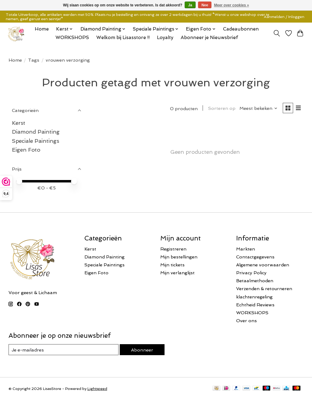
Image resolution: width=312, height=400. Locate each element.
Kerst (18, 123)
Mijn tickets (172, 264)
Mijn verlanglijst (177, 272)
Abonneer (142, 349)
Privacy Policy (251, 272)
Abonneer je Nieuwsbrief (209, 37)
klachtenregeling (254, 296)
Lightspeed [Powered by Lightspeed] (97, 389)
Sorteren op (222, 108)
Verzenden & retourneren (264, 288)
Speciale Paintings (35, 141)
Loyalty (165, 37)
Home (42, 29)
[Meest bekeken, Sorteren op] (258, 108)
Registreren (173, 248)
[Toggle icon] (276, 33)
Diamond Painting (36, 131)
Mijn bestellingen (178, 256)
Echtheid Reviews (255, 304)
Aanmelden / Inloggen (284, 17)
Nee (204, 5)
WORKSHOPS (72, 37)
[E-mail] (64, 349)
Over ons (246, 320)
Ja (190, 5)
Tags (33, 60)
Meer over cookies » (231, 5)
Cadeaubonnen (241, 29)
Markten (245, 248)
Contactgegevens (255, 256)
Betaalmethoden (254, 280)
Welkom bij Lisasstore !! (123, 37)
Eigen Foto (26, 149)
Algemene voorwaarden (262, 264)
